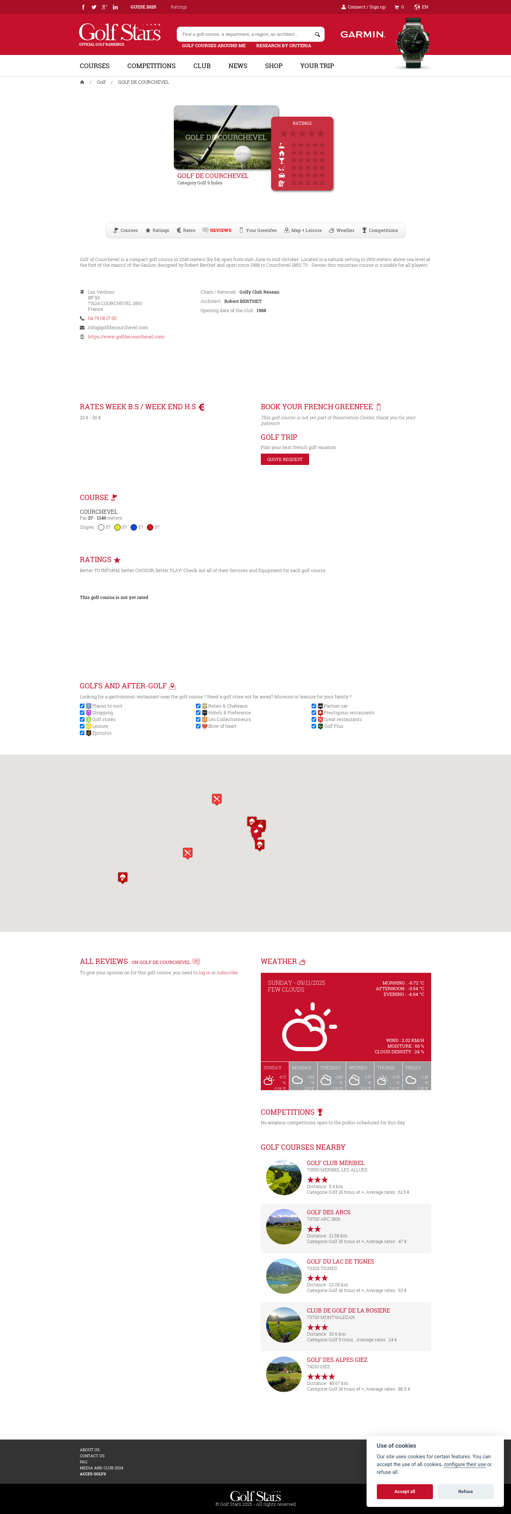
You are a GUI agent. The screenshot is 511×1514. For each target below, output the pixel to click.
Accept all (405, 1491)
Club (202, 65)
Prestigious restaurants (349, 712)
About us (90, 1449)
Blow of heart (222, 726)
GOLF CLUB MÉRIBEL (335, 1162)
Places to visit (107, 706)
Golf (101, 82)
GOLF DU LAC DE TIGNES (340, 1261)
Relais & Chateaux (228, 706)
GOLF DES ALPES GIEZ (337, 1359)
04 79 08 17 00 (102, 318)
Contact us (92, 1455)
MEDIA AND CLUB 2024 (101, 1467)
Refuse (465, 1491)
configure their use (465, 1465)
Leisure (100, 726)
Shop (273, 65)
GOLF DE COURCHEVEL (143, 82)
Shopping (102, 712)
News (238, 65)
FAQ (83, 1461)
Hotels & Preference (229, 712)
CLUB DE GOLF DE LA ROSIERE (348, 1310)
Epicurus (102, 733)
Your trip (317, 65)
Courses (95, 65)
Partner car (336, 706)
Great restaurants (343, 719)
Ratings (179, 7)
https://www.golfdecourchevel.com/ (126, 336)
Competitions (151, 65)
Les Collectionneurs (229, 719)
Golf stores (104, 719)
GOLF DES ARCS (329, 1212)
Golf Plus (334, 726)
